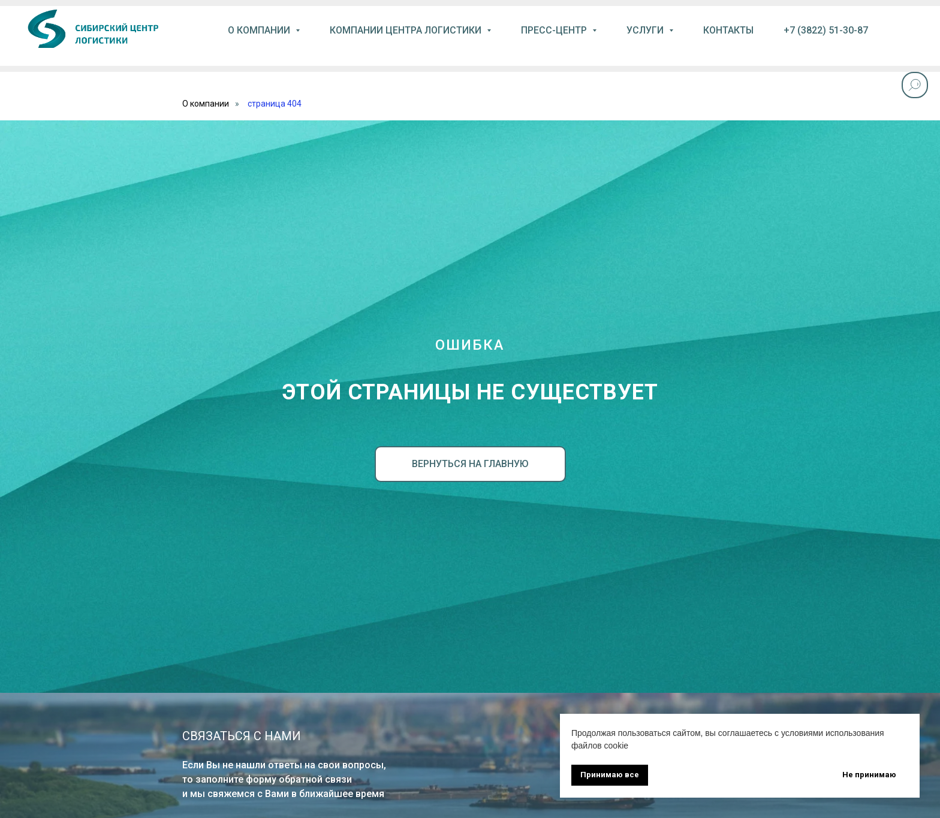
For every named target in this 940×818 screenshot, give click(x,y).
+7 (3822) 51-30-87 (826, 30)
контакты (728, 30)
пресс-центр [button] (555, 30)
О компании (205, 103)
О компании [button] (260, 30)
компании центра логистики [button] (407, 30)
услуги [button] (646, 30)
